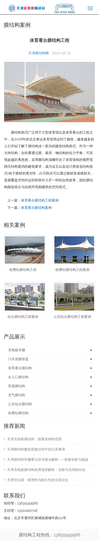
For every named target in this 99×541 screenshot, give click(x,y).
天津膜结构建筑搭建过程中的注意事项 (36, 449)
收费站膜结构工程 (23, 270)
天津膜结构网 (38, 53)
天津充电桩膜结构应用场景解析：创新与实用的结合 (46, 470)
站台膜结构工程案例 (23, 317)
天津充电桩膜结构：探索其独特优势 (34, 439)
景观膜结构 (16, 386)
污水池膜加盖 (18, 359)
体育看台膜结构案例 (36, 208)
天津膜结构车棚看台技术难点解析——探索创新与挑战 (47, 459)
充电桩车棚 (16, 350)
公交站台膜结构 (20, 404)
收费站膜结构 (18, 413)
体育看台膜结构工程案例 (40, 200)
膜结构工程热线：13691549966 (49, 534)
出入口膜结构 (18, 377)
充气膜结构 (16, 395)
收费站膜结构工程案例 (72, 270)
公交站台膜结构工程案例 (72, 317)
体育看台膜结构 (20, 368)
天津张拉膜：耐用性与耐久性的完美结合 (38, 480)
